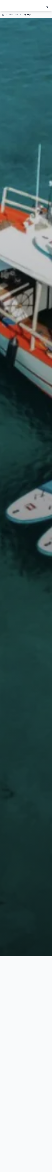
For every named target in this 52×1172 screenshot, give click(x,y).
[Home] (3, 15)
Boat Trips (13, 14)
